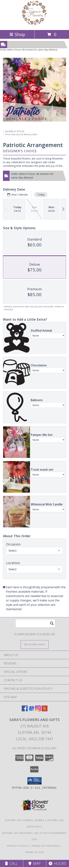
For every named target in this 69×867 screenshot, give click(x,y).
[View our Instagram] (38, 710)
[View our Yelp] (44, 710)
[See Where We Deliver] (35, 644)
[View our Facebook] (25, 710)
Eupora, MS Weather (17, 833)
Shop (17, 34)
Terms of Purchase (45, 845)
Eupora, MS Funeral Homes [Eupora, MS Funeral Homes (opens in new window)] (24, 820)
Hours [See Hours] (57, 863)
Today (41, 194)
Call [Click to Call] (11, 863)
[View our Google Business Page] (31, 710)
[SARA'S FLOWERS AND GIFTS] (34, 24)
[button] (34, 781)
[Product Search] (35, 623)
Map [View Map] (35, 863)
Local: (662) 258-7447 (34, 738)
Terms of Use (34, 852)
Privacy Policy (18, 845)
